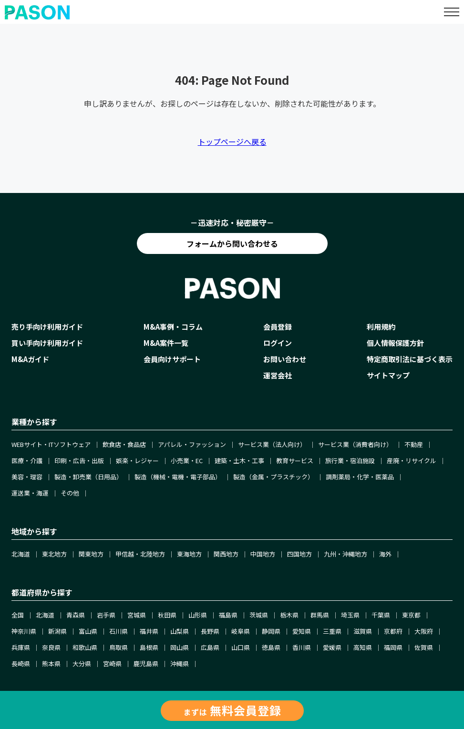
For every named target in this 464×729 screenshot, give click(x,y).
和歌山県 (84, 647)
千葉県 (380, 614)
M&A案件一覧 (166, 343)
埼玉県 (350, 614)
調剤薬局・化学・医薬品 (360, 476)
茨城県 (258, 614)
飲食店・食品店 (124, 444)
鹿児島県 (146, 663)
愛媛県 (332, 647)
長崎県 (20, 663)
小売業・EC (187, 460)
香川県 (301, 647)
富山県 (88, 631)
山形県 (197, 614)
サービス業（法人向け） (272, 444)
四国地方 (299, 553)
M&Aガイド (30, 359)
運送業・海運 (30, 492)
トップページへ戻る (232, 141)
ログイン (277, 343)
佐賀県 (423, 647)
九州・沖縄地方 (345, 553)
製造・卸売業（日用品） (88, 476)
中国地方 (262, 553)
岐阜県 (240, 631)
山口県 (240, 647)
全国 (17, 614)
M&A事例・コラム (173, 327)
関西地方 (226, 553)
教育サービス (294, 460)
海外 (385, 553)
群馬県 (319, 614)
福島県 (228, 614)
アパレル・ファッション (192, 444)
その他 (70, 492)
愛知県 (301, 631)
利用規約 (381, 327)
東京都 (411, 614)
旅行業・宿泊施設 (350, 460)
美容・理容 (26, 476)
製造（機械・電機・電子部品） (177, 476)
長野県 (210, 631)
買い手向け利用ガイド (47, 343)
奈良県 (51, 647)
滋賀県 (362, 631)
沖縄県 (179, 663)
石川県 (118, 631)
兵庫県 (20, 647)
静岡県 (271, 631)
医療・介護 (26, 460)
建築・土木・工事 (239, 460)
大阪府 (423, 631)
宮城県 (136, 614)
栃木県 (289, 614)
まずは (232, 710)
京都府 (393, 631)
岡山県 (179, 647)
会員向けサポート (172, 359)
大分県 (81, 663)
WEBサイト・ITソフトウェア (51, 444)
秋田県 (167, 614)
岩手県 (106, 614)
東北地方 (54, 553)
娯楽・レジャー (137, 460)
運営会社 (277, 375)
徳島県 (271, 647)
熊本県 (51, 663)
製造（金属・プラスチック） (273, 476)
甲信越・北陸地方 (140, 553)
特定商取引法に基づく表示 (410, 359)
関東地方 (91, 553)
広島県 (210, 647)
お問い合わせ (284, 359)
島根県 (149, 647)
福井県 (149, 631)
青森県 (75, 614)
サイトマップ (388, 375)
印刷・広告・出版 (79, 460)
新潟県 (57, 631)
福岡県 (393, 647)
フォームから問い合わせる (232, 243)
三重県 (332, 631)
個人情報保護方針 (395, 343)
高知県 (362, 647)
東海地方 (189, 553)
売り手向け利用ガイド (47, 327)
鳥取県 (118, 647)
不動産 (413, 444)
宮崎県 (112, 663)
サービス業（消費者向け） (355, 444)
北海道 (20, 553)
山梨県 (179, 631)
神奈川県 (23, 631)
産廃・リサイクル (411, 460)
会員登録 (277, 327)
